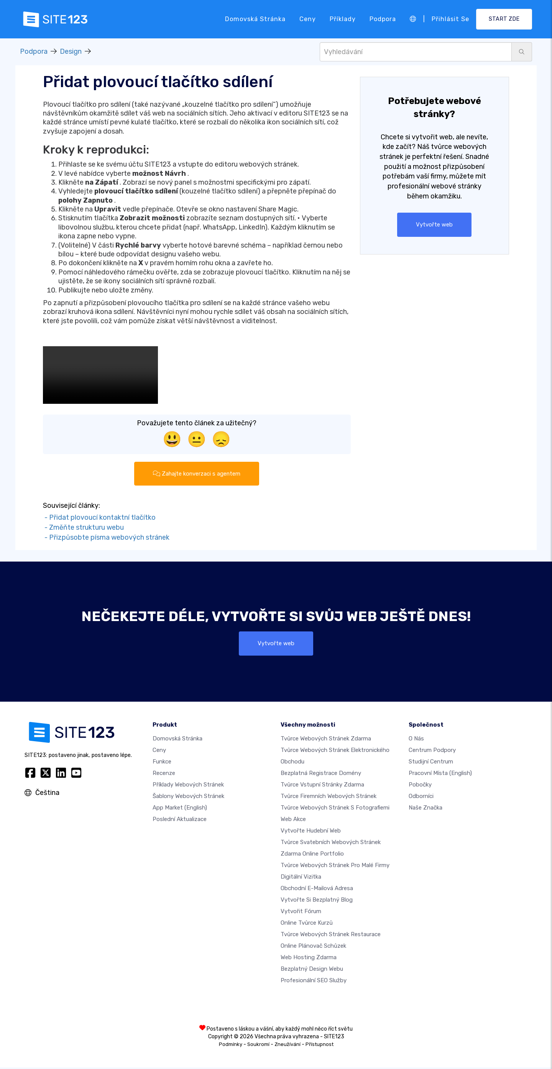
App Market (180, 809)
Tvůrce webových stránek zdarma (326, 740)
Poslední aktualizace (180, 820)
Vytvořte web (434, 224)
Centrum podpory (432, 751)
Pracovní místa (440, 774)
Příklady (343, 19)
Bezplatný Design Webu (312, 970)
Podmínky (230, 1046)
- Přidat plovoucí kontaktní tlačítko (99, 518)
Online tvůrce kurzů (307, 924)
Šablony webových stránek (188, 797)
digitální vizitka (301, 878)
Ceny (307, 19)
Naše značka (425, 809)
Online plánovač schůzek (313, 947)
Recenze (164, 774)
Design (71, 51)
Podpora (383, 19)
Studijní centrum (431, 763)
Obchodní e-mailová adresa (317, 889)
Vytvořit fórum (301, 912)
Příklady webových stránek (188, 786)
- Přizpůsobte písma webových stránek (106, 538)
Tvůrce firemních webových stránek (328, 797)
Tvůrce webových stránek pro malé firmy (335, 866)
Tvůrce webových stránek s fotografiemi (335, 809)
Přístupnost (320, 1046)
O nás (416, 740)
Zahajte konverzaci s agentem (197, 473)
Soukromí (258, 1046)
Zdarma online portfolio (312, 855)
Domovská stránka (255, 19)
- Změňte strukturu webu (83, 528)
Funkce (162, 763)
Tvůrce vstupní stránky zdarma (322, 786)
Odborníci (421, 797)
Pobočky (420, 786)
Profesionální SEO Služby (314, 981)
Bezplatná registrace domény (321, 774)
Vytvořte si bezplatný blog (317, 901)
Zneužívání (287, 1046)
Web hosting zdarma (309, 958)
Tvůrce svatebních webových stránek (331, 843)
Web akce (293, 820)
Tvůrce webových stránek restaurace (331, 935)
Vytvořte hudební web (311, 832)
